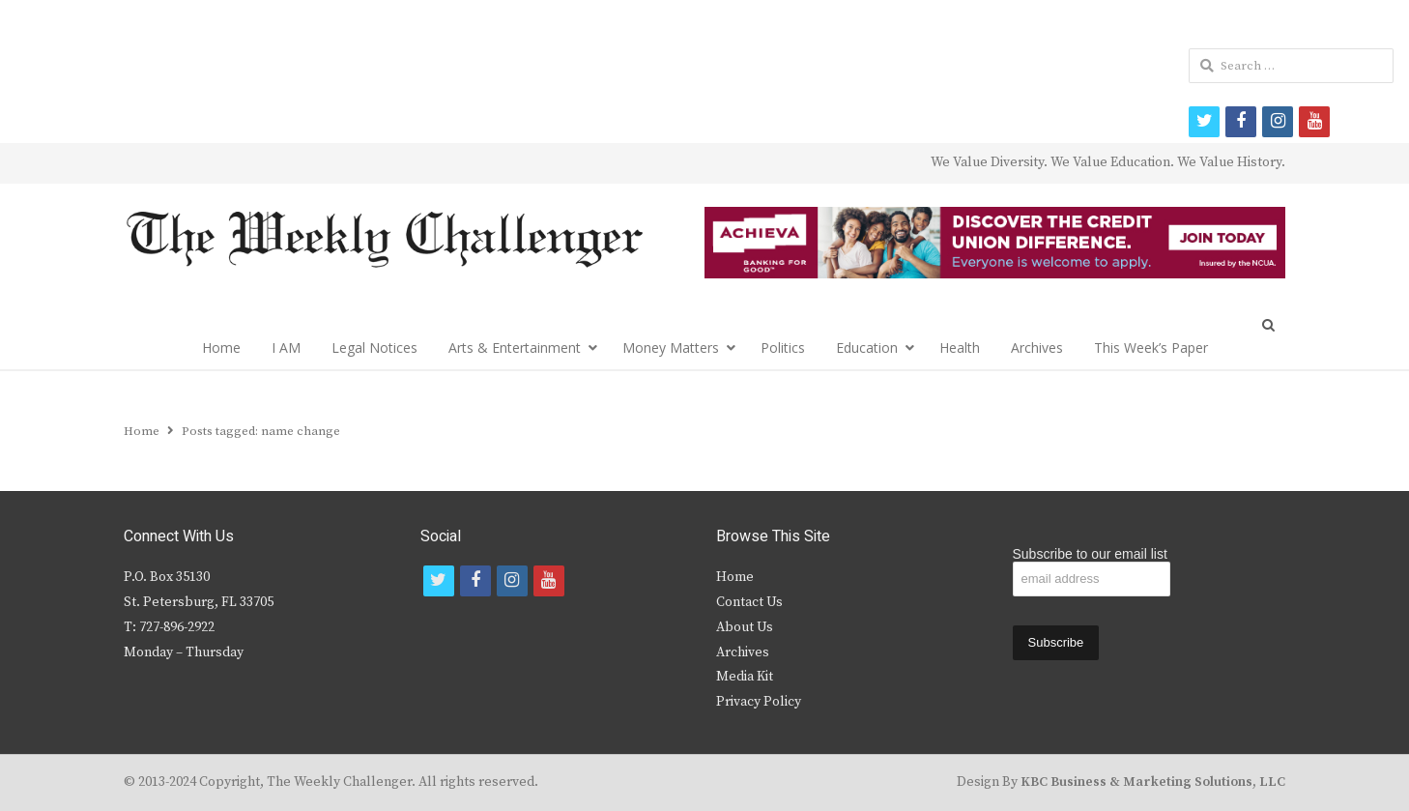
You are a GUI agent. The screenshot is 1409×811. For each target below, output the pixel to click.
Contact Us (749, 602)
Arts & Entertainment (514, 347)
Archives (1037, 347)
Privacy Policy (758, 701)
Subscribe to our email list (1090, 554)
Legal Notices (374, 347)
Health (959, 347)
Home (221, 347)
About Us (744, 627)
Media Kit (744, 676)
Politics (783, 347)
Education (867, 347)
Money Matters (670, 347)
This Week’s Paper (1151, 347)
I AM (286, 347)
